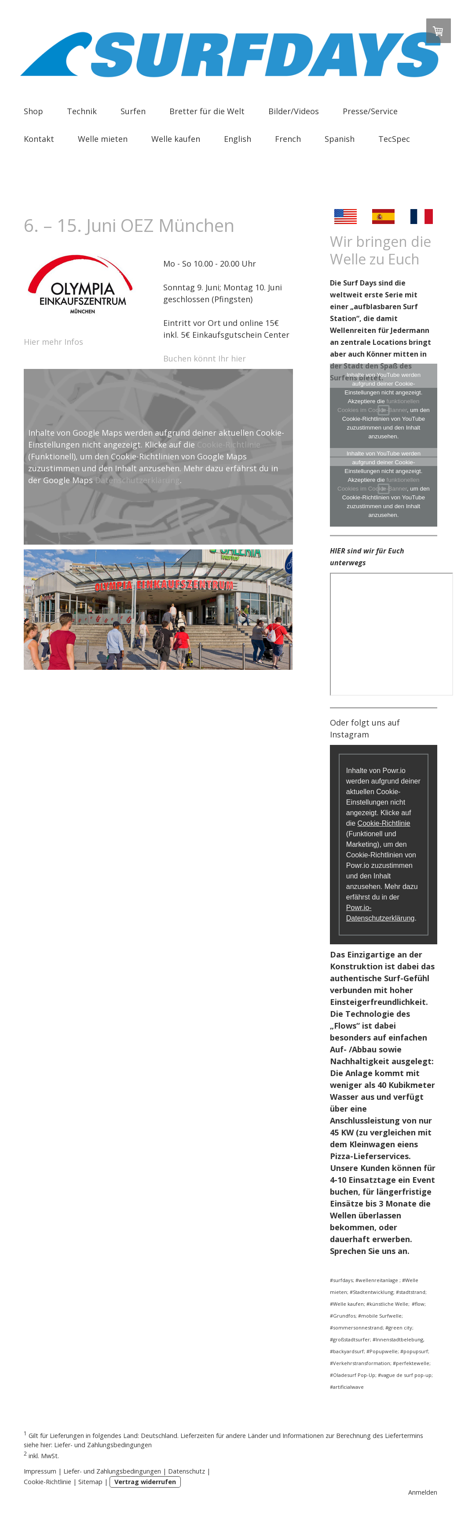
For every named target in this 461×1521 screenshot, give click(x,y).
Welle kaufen (175, 139)
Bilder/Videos (293, 111)
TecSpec (394, 139)
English (237, 139)
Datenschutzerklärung (137, 480)
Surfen (133, 111)
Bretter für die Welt (207, 111)
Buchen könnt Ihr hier (205, 358)
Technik (82, 111)
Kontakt (39, 139)
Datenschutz (186, 1471)
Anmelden (422, 1492)
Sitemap (90, 1482)
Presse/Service (370, 111)
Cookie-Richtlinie (228, 444)
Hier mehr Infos (54, 341)
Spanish (340, 139)
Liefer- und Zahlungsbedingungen (103, 1445)
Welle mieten (103, 139)
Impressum (40, 1471)
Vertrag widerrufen (145, 1482)
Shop (33, 111)
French (288, 139)
